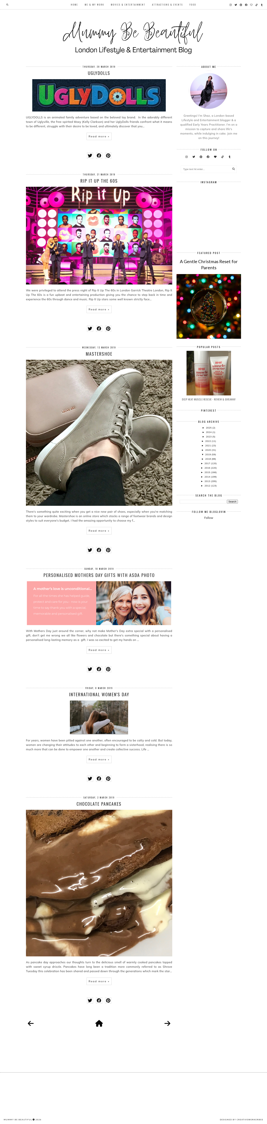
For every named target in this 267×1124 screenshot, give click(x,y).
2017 (208, 463)
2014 (208, 476)
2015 (208, 472)
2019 (208, 454)
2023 (209, 436)
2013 (208, 481)
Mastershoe (99, 353)
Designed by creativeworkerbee (241, 1119)
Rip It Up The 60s (99, 180)
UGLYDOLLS (99, 72)
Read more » (99, 136)
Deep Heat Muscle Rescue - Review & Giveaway (209, 399)
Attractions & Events (167, 4)
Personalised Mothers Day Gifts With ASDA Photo (99, 575)
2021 (208, 445)
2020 (208, 450)
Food (192, 4)
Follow (208, 518)
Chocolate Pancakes (99, 803)
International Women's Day (99, 694)
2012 (208, 485)
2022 (208, 441)
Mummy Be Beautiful (18, 1119)
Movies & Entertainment (128, 4)
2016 (208, 467)
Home (74, 4)
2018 (208, 458)
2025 (209, 427)
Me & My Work (94, 4)
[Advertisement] (223, 553)
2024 (209, 432)
